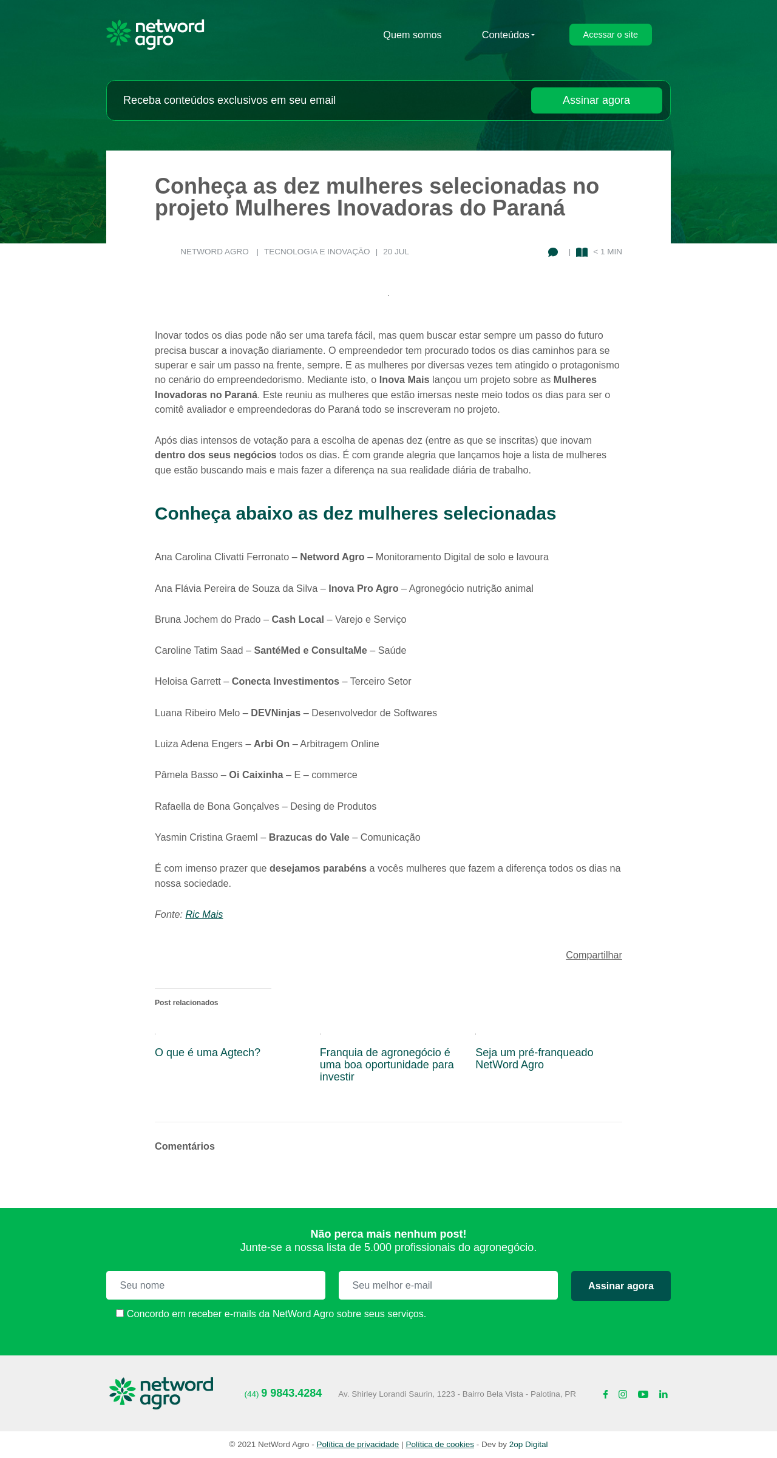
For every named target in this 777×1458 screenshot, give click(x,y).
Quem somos (412, 34)
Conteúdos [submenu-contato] (505, 34)
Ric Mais (204, 914)
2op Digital (528, 1444)
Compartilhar (594, 954)
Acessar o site (610, 34)
